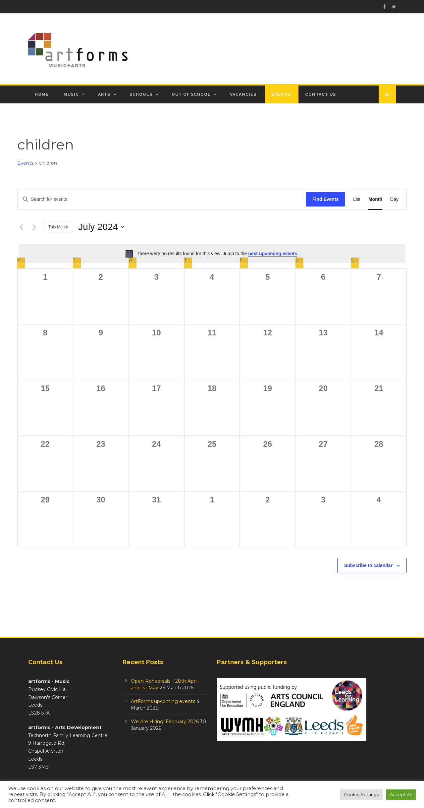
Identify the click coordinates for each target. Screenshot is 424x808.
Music (71, 94)
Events (280, 94)
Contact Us (320, 94)
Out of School (191, 94)
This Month (58, 227)
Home (42, 94)
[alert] (212, 253)
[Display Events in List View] (356, 199)
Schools (141, 94)
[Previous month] (21, 227)
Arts (104, 94)
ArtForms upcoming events (163, 701)
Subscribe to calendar (368, 565)
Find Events (325, 199)
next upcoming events (272, 253)
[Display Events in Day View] (394, 199)
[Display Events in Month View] (375, 199)
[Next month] (34, 227)
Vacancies (243, 94)
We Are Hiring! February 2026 (165, 721)
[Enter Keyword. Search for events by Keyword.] (162, 199)
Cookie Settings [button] (361, 794)
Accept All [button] (401, 794)
